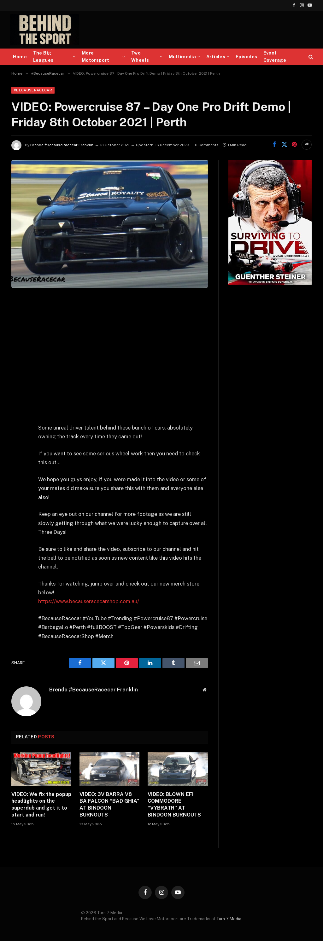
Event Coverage (274, 56)
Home (20, 56)
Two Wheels (140, 56)
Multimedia (182, 56)
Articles (215, 56)
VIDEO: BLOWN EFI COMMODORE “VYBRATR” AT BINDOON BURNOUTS (174, 804)
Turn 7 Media (228, 918)
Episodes (246, 56)
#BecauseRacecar (33, 90)
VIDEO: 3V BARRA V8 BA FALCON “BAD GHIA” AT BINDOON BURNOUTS (109, 804)
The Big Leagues (43, 56)
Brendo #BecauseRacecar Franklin (61, 145)
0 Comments (207, 145)
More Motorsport (95, 56)
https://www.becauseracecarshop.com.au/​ (88, 601)
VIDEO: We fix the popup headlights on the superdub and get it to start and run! (41, 804)
